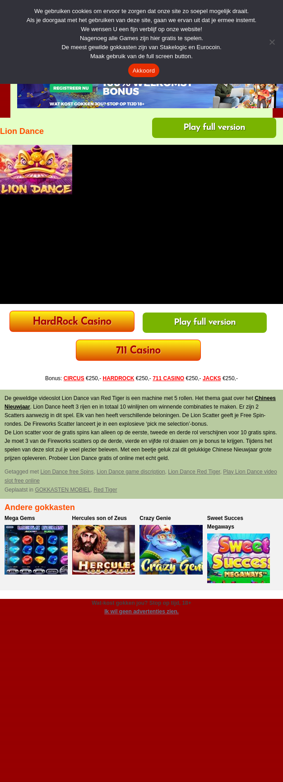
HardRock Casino (71, 322)
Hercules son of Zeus (99, 518)
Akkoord (144, 70)
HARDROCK (118, 378)
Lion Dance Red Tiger (194, 472)
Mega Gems (20, 518)
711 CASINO (168, 378)
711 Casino (138, 351)
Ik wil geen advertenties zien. (141, 611)
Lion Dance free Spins (66, 472)
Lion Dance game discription (131, 472)
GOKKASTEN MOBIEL (62, 490)
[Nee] (271, 41)
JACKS (212, 378)
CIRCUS (74, 378)
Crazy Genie (155, 518)
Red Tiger (105, 490)
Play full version (214, 127)
